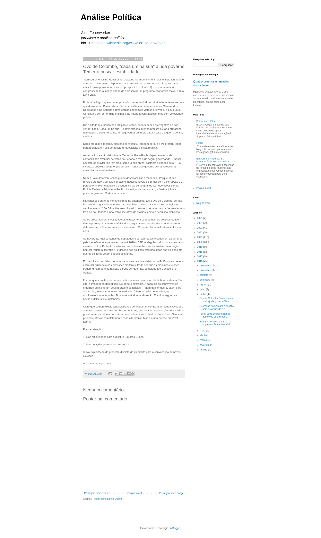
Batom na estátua (206, 121)
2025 (200, 218)
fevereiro (205, 345)
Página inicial (134, 493)
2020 (200, 242)
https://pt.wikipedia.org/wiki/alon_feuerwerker (128, 43)
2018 (200, 251)
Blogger (176, 528)
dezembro (206, 265)
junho (203, 294)
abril (202, 335)
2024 (200, 223)
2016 (200, 261)
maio (203, 330)
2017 (200, 256)
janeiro (204, 349)
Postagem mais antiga (171, 493)
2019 (200, 246)
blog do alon (203, 203)
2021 (200, 237)
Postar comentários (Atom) (107, 498)
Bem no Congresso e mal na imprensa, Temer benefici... (215, 323)
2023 (200, 227)
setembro (205, 279)
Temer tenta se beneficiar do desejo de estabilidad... (214, 315)
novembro (206, 270)
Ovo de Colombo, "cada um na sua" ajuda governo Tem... (216, 300)
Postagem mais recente (97, 493)
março (204, 340)
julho (203, 289)
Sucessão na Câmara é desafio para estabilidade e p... (216, 307)
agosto (204, 284)
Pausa (199, 142)
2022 (200, 232)
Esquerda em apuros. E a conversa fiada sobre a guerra (212, 160)
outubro (204, 275)
